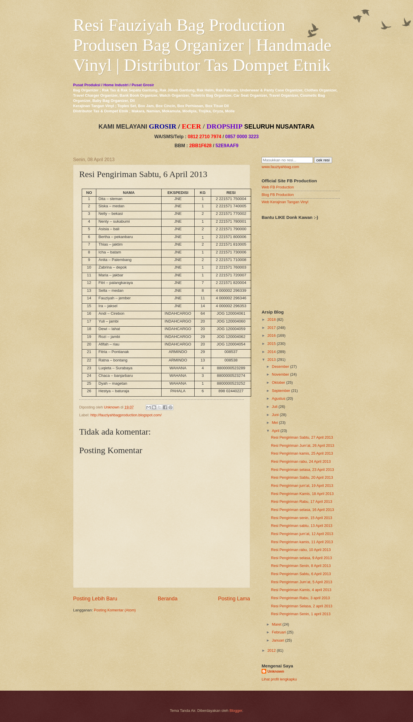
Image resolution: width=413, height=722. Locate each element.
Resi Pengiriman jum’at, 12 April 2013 (302, 534)
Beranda (167, 599)
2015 (271, 343)
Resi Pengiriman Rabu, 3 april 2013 (300, 598)
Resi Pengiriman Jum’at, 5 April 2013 (301, 582)
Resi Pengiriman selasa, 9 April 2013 (301, 558)
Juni (275, 415)
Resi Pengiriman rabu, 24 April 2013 (301, 461)
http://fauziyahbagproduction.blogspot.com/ (126, 415)
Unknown (275, 671)
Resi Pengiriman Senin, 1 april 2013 (300, 614)
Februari (279, 632)
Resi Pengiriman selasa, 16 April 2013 (302, 509)
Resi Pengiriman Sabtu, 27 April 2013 (302, 437)
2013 (271, 359)
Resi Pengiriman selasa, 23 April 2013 (302, 469)
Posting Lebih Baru (95, 599)
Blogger (235, 710)
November (280, 374)
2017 (271, 327)
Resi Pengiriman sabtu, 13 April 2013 (301, 525)
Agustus (278, 398)
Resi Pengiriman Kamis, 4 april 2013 (301, 590)
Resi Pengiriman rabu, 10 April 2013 (301, 550)
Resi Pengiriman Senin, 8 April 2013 (301, 565)
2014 (271, 352)
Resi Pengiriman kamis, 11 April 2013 (302, 542)
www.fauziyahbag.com (280, 167)
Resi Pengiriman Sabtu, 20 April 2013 (302, 477)
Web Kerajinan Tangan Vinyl (285, 202)
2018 (271, 319)
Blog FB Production (278, 194)
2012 (271, 650)
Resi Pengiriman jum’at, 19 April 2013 (302, 485)
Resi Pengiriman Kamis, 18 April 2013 (302, 493)
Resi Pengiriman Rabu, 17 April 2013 (301, 501)
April (275, 430)
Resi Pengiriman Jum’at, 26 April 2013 (302, 445)
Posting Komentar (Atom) (115, 610)
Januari (278, 640)
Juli (274, 406)
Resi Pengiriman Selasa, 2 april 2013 (301, 606)
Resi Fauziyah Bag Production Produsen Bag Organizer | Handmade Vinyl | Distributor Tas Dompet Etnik (202, 45)
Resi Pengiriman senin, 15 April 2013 (301, 518)
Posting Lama (234, 599)
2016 (271, 335)
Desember (280, 366)
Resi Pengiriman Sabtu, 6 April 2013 (301, 574)
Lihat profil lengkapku (279, 679)
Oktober (278, 382)
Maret (276, 624)
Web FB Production (278, 187)
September (281, 390)
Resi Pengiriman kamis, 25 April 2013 (302, 453)
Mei (275, 422)
